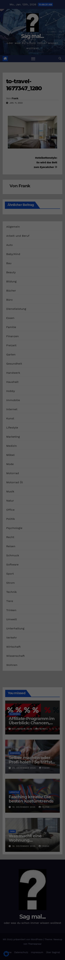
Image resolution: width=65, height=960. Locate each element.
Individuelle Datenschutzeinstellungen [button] (32, 116)
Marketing (46, 77)
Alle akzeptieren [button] (32, 94)
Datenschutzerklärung (41, 63)
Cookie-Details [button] (16, 126)
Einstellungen (11, 70)
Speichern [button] (32, 104)
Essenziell (16, 77)
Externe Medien (31, 82)
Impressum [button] (51, 126)
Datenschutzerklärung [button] (34, 126)
